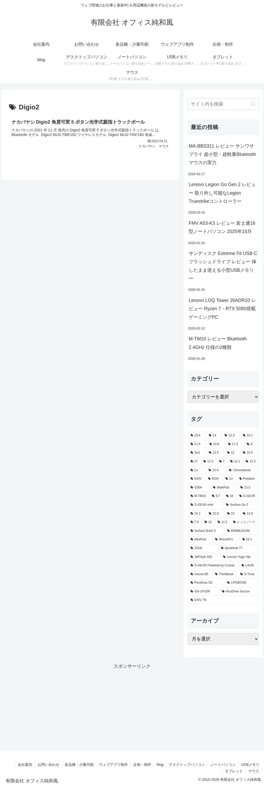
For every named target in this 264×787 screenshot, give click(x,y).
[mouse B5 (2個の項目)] (200, 574)
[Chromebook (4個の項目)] (242, 470)
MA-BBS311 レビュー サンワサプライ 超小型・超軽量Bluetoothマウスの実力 (222, 154)
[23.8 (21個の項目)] (216, 444)
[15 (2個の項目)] (232, 514)
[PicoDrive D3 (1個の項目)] (206, 583)
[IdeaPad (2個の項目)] (200, 539)
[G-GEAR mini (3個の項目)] (205, 505)
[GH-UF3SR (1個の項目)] (203, 592)
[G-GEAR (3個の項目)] (247, 496)
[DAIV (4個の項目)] (196, 479)
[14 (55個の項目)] (214, 435)
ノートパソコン (223, 764)
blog (160, 764)
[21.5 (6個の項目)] (250, 461)
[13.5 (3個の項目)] (248, 488)
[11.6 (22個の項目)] (197, 444)
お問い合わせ (48, 764)
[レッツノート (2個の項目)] (244, 522)
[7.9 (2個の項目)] (194, 522)
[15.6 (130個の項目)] (196, 435)
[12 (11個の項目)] (232, 453)
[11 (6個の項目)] (196, 470)
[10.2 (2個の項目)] (196, 514)
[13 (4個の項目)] (229, 479)
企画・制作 (142, 764)
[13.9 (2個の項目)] (249, 514)
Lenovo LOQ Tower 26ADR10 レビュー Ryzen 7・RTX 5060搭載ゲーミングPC (222, 309)
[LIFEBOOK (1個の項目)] (241, 583)
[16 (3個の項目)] (230, 496)
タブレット (234, 771)
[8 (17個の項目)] (251, 444)
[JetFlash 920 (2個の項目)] (204, 557)
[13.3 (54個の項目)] (231, 435)
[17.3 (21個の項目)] (235, 444)
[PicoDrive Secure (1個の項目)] (239, 592)
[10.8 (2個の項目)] (215, 514)
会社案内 (25, 764)
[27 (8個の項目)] (194, 461)
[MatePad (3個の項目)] (224, 488)
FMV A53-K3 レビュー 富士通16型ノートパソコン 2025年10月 (222, 227)
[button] (253, 104)
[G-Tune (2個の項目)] (248, 574)
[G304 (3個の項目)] (199, 488)
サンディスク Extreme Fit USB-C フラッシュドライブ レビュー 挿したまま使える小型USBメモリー (223, 266)
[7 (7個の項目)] (222, 461)
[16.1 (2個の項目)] (249, 539)
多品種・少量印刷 (79, 764)
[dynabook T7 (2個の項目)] (238, 548)
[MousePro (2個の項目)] (226, 539)
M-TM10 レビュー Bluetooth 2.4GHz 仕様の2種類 (218, 343)
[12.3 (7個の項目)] (208, 461)
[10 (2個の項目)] (208, 522)
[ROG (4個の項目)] (214, 479)
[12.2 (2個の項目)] (222, 522)
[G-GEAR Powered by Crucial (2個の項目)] (213, 565)
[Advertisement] (132, 707)
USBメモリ (250, 764)
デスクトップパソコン (187, 764)
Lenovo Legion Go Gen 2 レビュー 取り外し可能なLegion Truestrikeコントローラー (222, 193)
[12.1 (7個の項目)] (235, 461)
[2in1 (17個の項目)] (196, 453)
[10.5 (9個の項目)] (249, 453)
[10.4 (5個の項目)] (216, 470)
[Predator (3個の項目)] (247, 479)
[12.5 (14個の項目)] (215, 453)
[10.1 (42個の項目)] (249, 435)
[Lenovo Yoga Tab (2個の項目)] (239, 557)
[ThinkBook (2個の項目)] (225, 574)
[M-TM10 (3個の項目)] (198, 496)
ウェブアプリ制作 (113, 764)
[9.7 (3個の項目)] (216, 496)
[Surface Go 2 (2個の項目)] (241, 505)
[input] (223, 104)
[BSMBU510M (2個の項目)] (241, 531)
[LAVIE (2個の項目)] (248, 565)
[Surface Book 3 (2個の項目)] (206, 531)
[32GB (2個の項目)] (203, 548)
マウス (253, 771)
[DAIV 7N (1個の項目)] (223, 600)
